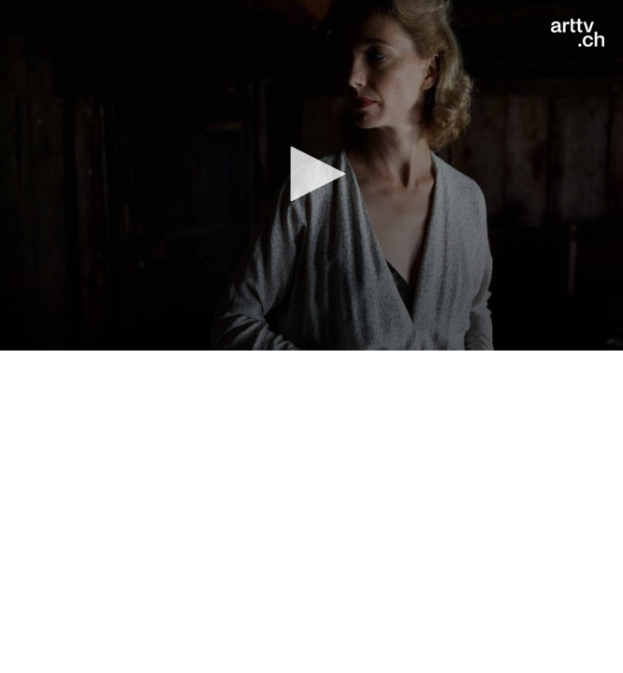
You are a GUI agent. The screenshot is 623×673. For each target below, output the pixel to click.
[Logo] (577, 33)
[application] (311, 175)
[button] (311, 174)
